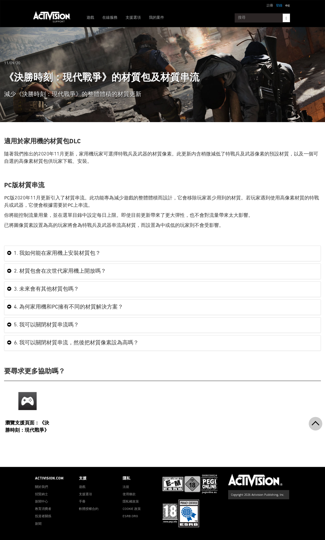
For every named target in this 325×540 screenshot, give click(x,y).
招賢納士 (41, 494)
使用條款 (129, 494)
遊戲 (90, 18)
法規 (126, 487)
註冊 (270, 5)
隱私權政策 (131, 501)
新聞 (38, 524)
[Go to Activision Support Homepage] (54, 18)
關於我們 (41, 487)
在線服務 (109, 18)
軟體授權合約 (88, 509)
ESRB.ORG (130, 516)
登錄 (279, 5)
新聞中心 (41, 501)
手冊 (82, 501)
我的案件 (156, 18)
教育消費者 (43, 509)
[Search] (286, 18)
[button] (287, 5)
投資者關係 (43, 516)
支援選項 (133, 18)
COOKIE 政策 (132, 509)
